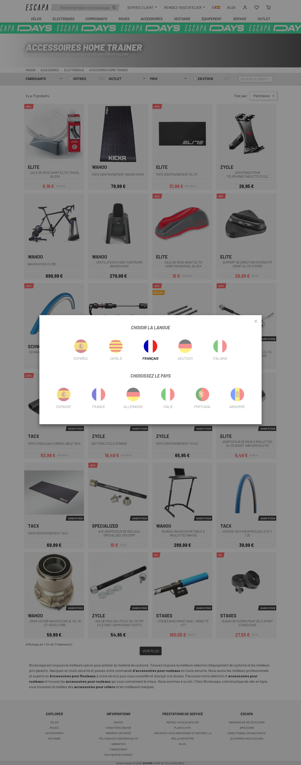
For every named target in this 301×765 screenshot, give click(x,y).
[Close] (256, 321)
